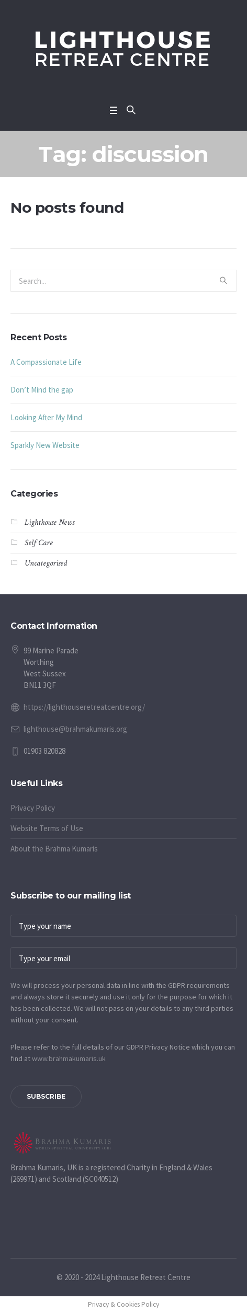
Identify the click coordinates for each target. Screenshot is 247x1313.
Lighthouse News (49, 522)
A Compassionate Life (46, 362)
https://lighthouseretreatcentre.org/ (84, 707)
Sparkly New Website (45, 445)
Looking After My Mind (46, 417)
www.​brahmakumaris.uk (69, 1058)
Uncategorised (46, 563)
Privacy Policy (32, 808)
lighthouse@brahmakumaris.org (75, 729)
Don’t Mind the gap (41, 390)
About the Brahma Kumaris (54, 849)
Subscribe (46, 1096)
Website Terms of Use (46, 828)
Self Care (39, 542)
